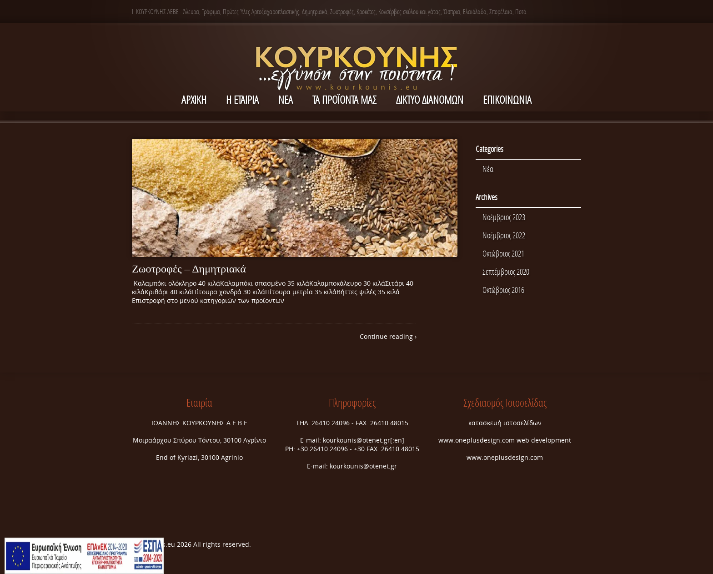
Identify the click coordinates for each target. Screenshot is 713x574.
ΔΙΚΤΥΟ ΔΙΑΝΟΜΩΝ (429, 99)
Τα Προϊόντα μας (344, 99)
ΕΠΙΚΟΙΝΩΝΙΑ (507, 99)
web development (544, 440)
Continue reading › (388, 336)
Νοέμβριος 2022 (503, 235)
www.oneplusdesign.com (477, 440)
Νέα (487, 168)
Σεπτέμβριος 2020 (505, 271)
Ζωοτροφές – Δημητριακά (189, 269)
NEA (285, 99)
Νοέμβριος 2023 (503, 216)
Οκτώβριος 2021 (503, 253)
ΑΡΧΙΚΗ (193, 99)
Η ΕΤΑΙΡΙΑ (242, 99)
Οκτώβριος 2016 (503, 289)
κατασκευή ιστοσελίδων (505, 422)
